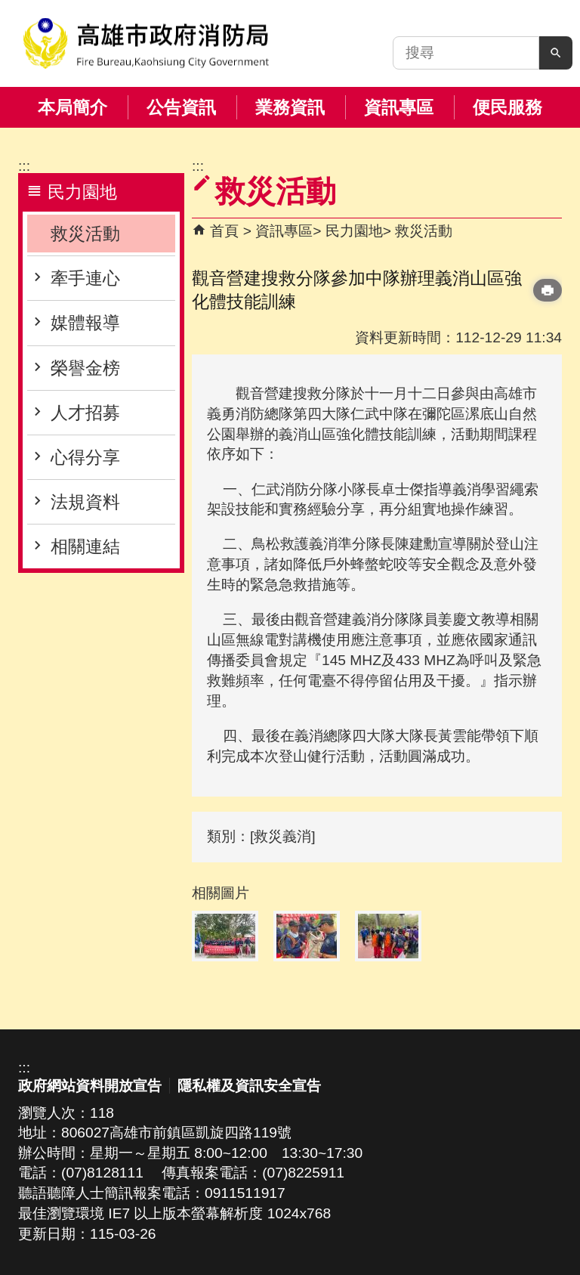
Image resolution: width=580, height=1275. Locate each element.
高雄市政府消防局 (145, 43)
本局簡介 (72, 107)
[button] (555, 53)
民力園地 (354, 231)
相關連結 (85, 546)
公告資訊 (181, 107)
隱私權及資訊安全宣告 (249, 1086)
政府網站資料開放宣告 (90, 1086)
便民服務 (507, 107)
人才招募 (85, 412)
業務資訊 (290, 107)
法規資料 (85, 502)
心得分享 (85, 457)
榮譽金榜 (85, 368)
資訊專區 (398, 107)
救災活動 (85, 233)
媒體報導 (85, 323)
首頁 (224, 231)
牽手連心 (85, 278)
